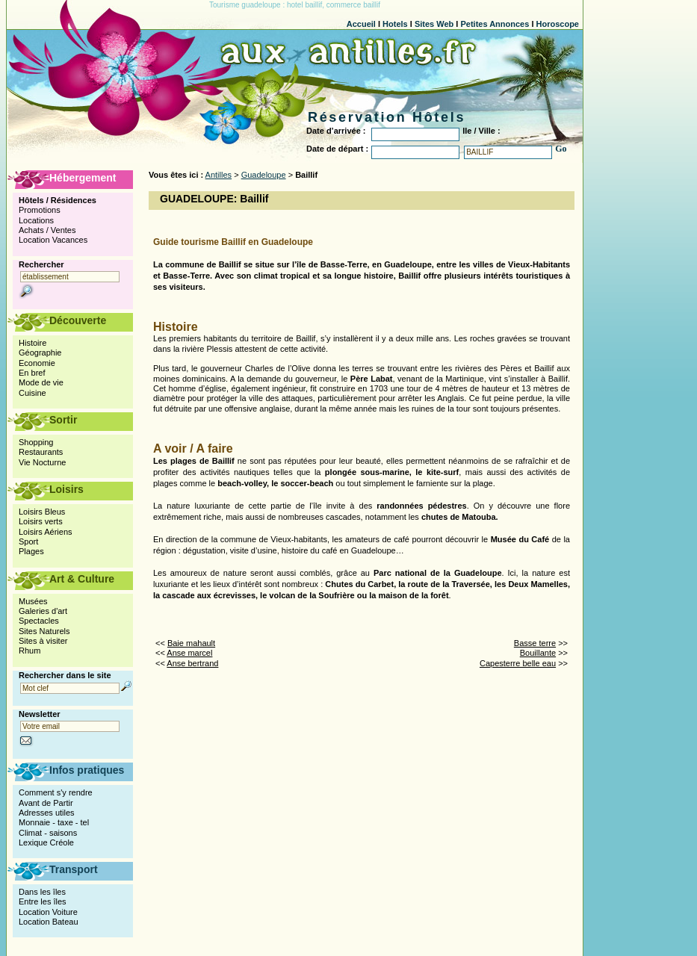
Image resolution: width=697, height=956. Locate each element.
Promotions (40, 209)
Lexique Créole (46, 842)
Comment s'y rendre (56, 792)
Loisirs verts (41, 521)
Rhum (29, 650)
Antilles (218, 174)
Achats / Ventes (47, 230)
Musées (33, 601)
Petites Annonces (494, 23)
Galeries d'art (43, 610)
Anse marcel (189, 652)
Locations (36, 220)
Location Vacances (53, 239)
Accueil (361, 23)
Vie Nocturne (42, 462)
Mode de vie (41, 382)
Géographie (40, 352)
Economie (37, 362)
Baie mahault (191, 643)
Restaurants (41, 451)
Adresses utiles (47, 812)
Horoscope (557, 23)
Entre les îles (42, 901)
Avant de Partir (46, 802)
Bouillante (538, 652)
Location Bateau (48, 921)
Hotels (395, 23)
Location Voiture (48, 911)
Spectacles (39, 620)
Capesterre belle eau (518, 663)
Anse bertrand (192, 663)
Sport (28, 541)
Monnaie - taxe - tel (54, 822)
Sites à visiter (43, 640)
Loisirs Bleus (42, 511)
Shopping (36, 442)
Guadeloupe (263, 174)
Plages (31, 551)
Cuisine (32, 392)
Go (560, 148)
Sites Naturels (44, 631)
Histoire (32, 342)
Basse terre (535, 643)
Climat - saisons (48, 832)
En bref (32, 372)
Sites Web (434, 23)
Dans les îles (42, 891)
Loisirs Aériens (45, 531)
